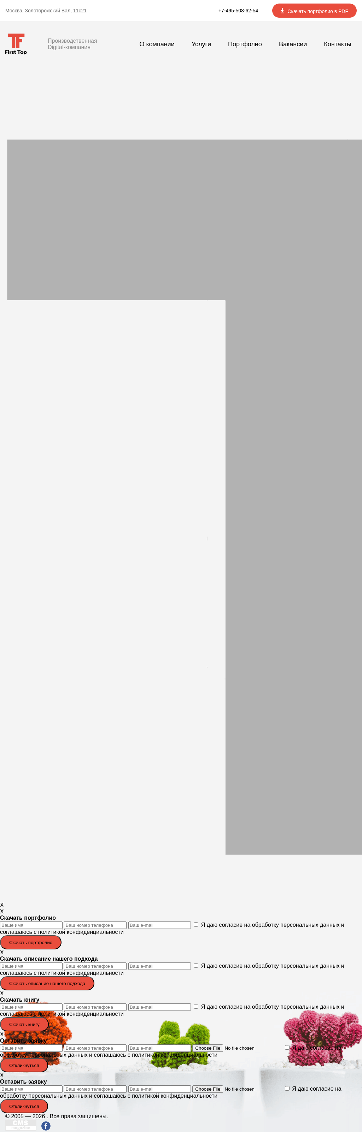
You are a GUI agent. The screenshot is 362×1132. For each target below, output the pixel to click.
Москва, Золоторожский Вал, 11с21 (46, 10)
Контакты (337, 44)
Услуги (201, 44)
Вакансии (293, 44)
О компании (156, 44)
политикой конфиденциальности (81, 932)
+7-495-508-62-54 (238, 10)
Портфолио (245, 44)
